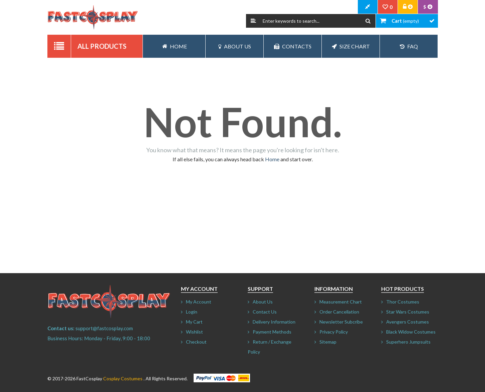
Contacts (292, 46)
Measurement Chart (340, 302)
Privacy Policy (333, 332)
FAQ (409, 46)
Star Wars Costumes (407, 312)
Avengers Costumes (407, 322)
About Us (234, 46)
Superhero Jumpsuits (408, 342)
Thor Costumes (402, 302)
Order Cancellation (339, 312)
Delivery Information (274, 322)
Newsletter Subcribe (341, 322)
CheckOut (368, 7)
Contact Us (265, 312)
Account (408, 7)
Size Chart (351, 46)
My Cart (194, 322)
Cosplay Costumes (123, 378)
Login (191, 312)
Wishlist (194, 332)
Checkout (196, 342)
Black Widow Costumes (411, 332)
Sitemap (327, 342)
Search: (253, 21)
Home (272, 159)
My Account (198, 302)
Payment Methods (272, 332)
